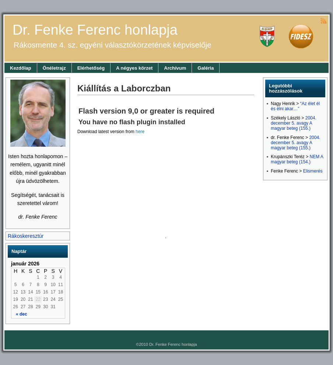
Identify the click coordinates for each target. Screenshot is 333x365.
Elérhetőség (91, 68)
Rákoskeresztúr (25, 236)
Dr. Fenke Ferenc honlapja (95, 30)
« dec (21, 314)
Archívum (175, 68)
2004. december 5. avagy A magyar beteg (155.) (293, 123)
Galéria (205, 68)
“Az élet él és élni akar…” (295, 106)
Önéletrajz (54, 68)
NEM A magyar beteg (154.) (297, 159)
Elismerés (313, 171)
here (140, 131)
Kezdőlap (20, 68)
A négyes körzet (134, 68)
